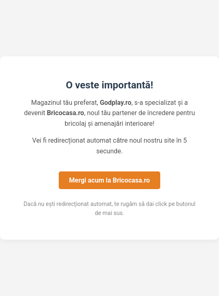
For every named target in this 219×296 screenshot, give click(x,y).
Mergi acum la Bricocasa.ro (109, 180)
